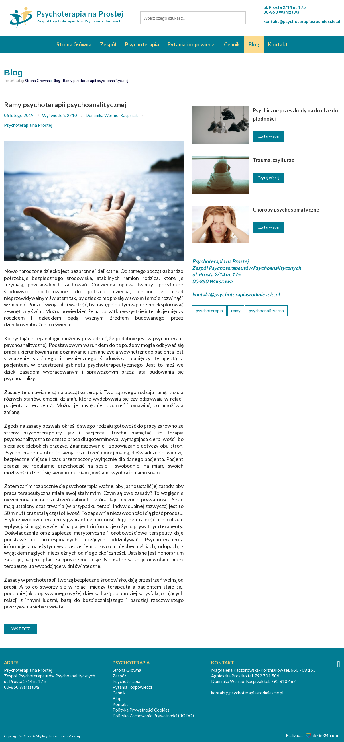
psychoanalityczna (266, 310)
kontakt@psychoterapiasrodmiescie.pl (301, 21)
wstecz (20, 628)
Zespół (108, 44)
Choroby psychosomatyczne (286, 209)
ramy (236, 310)
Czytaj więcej (268, 136)
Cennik (232, 44)
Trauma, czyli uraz (273, 160)
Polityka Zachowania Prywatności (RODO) (153, 715)
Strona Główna (73, 44)
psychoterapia (209, 310)
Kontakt (278, 44)
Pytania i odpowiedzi (191, 44)
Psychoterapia (142, 44)
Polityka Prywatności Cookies (141, 709)
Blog (254, 44)
